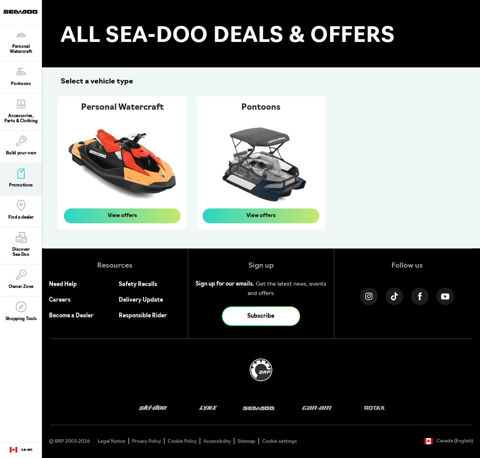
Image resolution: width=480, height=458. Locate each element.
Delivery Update (141, 300)
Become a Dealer (71, 316)
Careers (60, 300)
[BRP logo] (261, 370)
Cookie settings (279, 441)
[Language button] (21, 450)
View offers (122, 215)
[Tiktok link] (394, 296)
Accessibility (217, 441)
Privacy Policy (146, 441)
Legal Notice (111, 441)
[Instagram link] (369, 296)
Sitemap (246, 441)
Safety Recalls (138, 285)
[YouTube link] (445, 296)
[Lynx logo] (208, 408)
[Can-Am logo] (317, 408)
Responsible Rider (143, 316)
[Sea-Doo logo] (20, 12)
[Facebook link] (420, 296)
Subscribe (260, 316)
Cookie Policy (182, 441)
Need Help (63, 285)
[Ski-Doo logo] (153, 408)
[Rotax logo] (375, 408)
